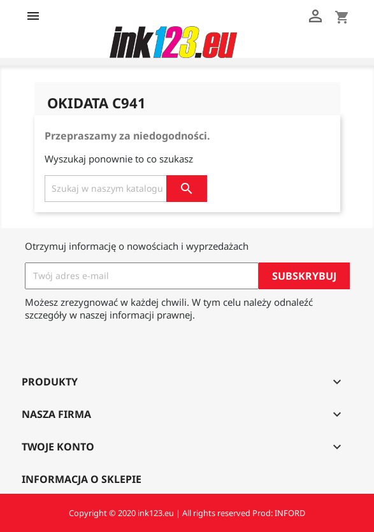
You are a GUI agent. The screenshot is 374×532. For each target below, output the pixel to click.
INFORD (290, 513)
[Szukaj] (126, 188)
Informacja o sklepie (81, 479)
